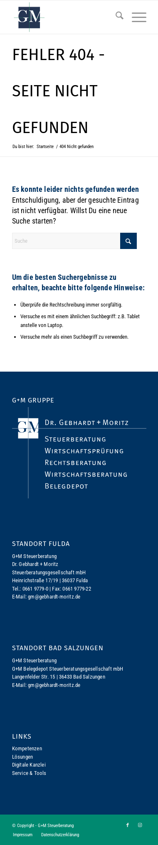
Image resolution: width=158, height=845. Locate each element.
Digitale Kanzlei (29, 765)
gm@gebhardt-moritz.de (54, 597)
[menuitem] (115, 17)
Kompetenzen (27, 748)
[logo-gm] (65, 17)
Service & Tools (29, 773)
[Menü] (134, 17)
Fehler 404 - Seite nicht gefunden (58, 91)
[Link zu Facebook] (127, 825)
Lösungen (22, 757)
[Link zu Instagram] (140, 825)
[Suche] (115, 17)
